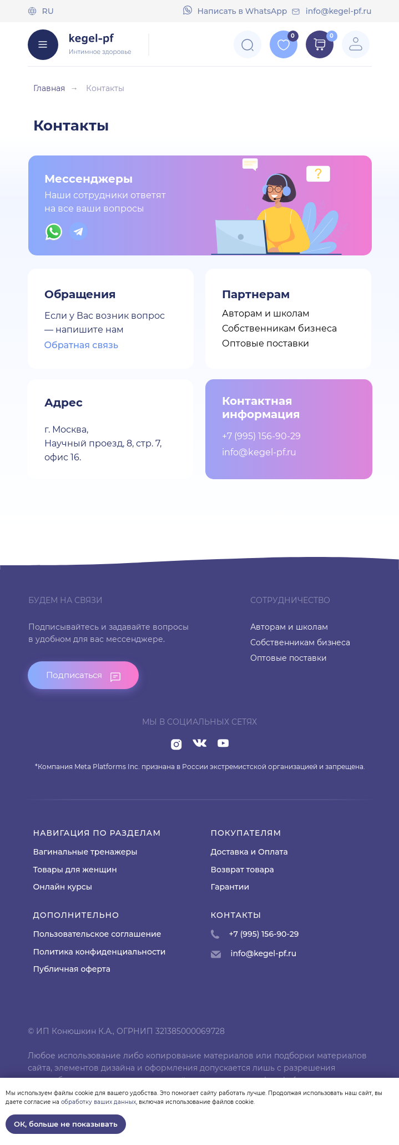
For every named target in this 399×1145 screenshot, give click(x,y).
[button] (83, 675)
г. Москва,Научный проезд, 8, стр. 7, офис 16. (102, 443)
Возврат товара (242, 870)
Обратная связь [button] (81, 345)
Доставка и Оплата (249, 852)
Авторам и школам (266, 313)
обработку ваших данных (98, 1102)
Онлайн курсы (63, 887)
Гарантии (230, 887)
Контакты (105, 88)
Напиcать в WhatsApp (242, 11)
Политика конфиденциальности (99, 952)
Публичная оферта (71, 969)
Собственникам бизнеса (279, 328)
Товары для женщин (75, 870)
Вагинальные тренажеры (85, 852)
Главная (49, 88)
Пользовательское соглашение (97, 934)
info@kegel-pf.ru (339, 11)
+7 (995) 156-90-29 (261, 436)
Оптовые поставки (265, 343)
